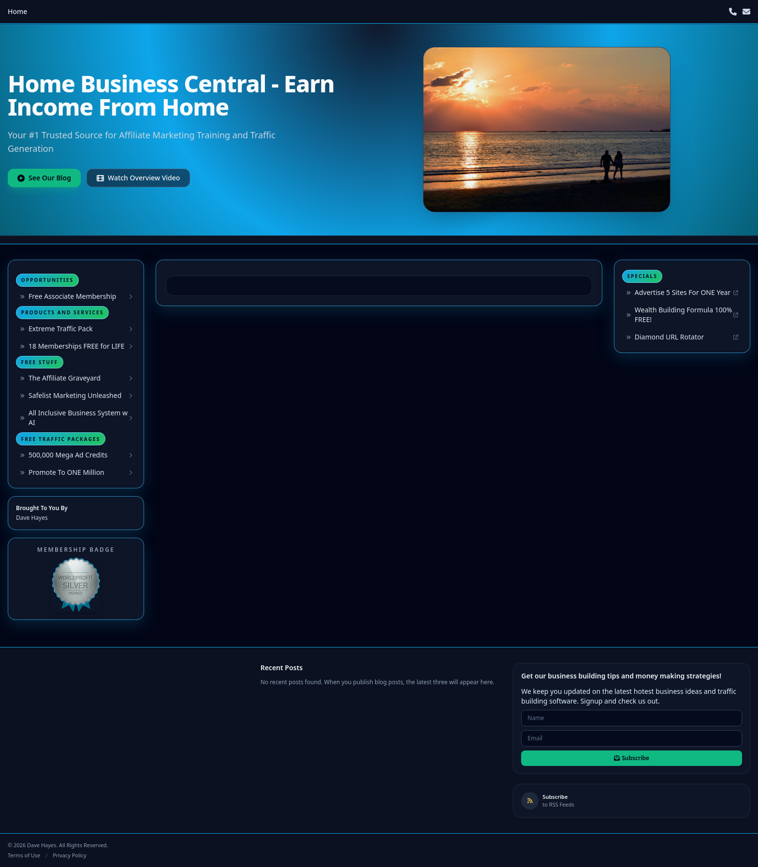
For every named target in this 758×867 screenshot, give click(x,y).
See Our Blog (44, 177)
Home (17, 11)
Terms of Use (24, 855)
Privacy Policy (69, 855)
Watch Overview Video (138, 177)
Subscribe (631, 758)
